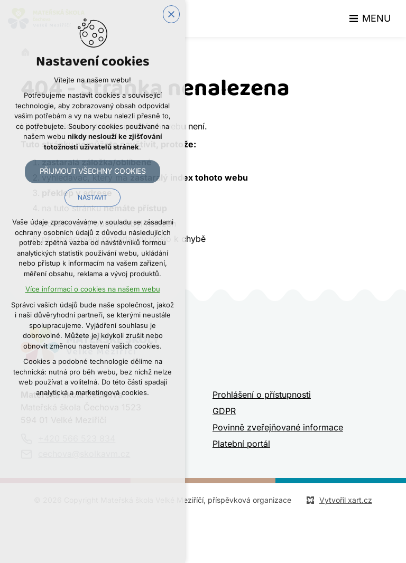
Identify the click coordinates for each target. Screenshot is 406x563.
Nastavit (92, 197)
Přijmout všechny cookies (93, 171)
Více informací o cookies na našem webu (92, 289)
